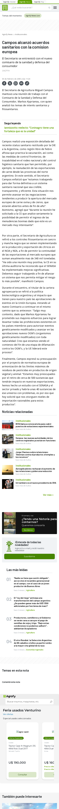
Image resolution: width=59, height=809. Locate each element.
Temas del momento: (12, 15)
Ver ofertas (8, 714)
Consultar (21, 774)
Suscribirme (29, 556)
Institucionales (21, 34)
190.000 (20, 762)
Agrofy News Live (33, 15)
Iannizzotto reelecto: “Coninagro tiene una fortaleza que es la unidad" (29, 129)
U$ (11, 762)
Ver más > (48, 494)
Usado (11, 743)
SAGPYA (5, 70)
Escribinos (28, 530)
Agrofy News (7, 34)
